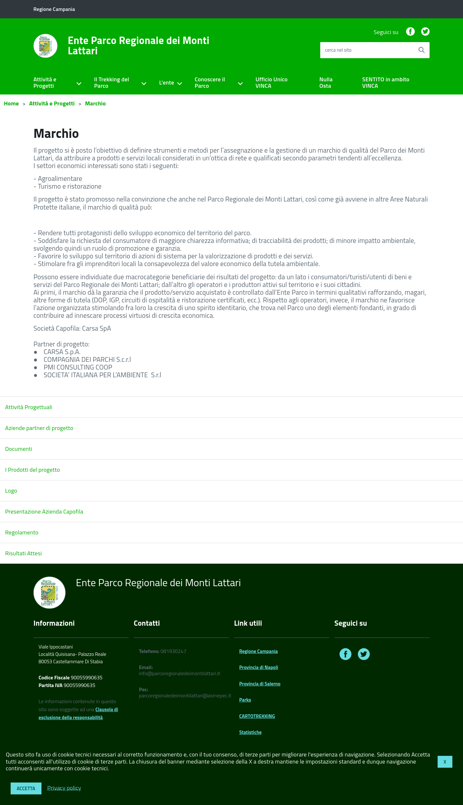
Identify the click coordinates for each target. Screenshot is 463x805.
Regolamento (22, 532)
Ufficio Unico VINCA (272, 82)
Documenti (18, 448)
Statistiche (250, 732)
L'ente (166, 82)
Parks (245, 699)
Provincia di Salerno (259, 683)
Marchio (95, 103)
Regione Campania (258, 651)
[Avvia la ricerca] (421, 50)
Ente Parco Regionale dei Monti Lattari (139, 45)
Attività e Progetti (44, 82)
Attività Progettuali (28, 407)
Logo (11, 490)
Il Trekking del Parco (111, 82)
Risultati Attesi (23, 553)
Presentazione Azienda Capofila (44, 511)
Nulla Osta (325, 82)
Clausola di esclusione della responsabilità (78, 713)
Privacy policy (64, 787)
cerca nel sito (338, 50)
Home (11, 103)
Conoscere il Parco (210, 82)
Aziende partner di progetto (39, 428)
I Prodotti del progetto (32, 469)
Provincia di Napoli (258, 667)
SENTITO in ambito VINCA (386, 82)
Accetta (26, 788)
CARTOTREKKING (257, 716)
